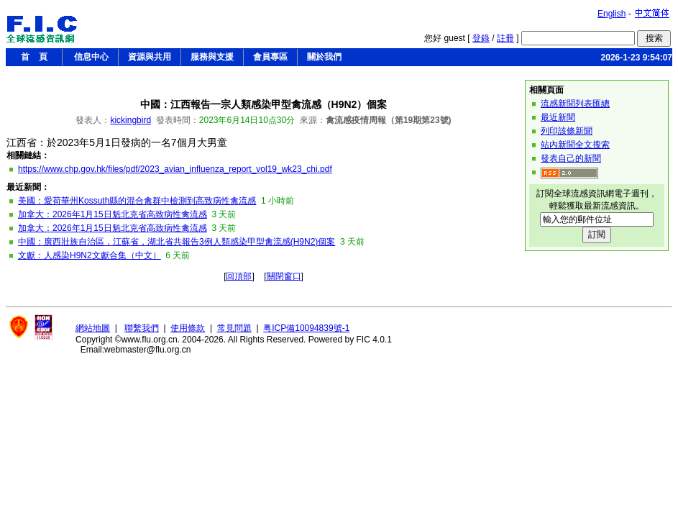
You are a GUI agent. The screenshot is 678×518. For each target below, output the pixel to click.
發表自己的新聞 (571, 158)
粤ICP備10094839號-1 (306, 328)
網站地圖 (92, 328)
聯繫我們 (141, 328)
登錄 (481, 38)
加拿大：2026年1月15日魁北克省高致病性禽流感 (112, 214)
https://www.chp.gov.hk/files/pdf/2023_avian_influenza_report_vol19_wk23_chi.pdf (175, 169)
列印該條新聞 (566, 131)
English (611, 14)
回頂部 (239, 276)
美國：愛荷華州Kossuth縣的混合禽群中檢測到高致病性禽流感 (137, 201)
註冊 (505, 38)
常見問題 (234, 328)
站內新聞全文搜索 (575, 145)
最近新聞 (558, 117)
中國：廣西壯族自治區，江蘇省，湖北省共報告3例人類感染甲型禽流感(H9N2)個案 (176, 242)
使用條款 (187, 328)
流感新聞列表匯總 (575, 104)
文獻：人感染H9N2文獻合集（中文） (89, 255)
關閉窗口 (284, 276)
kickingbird (130, 120)
